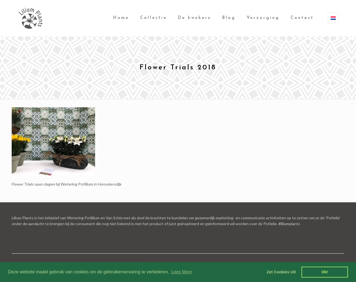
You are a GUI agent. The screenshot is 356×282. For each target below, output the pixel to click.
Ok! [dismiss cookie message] (325, 272)
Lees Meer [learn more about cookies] (181, 271)
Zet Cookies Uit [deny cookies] (281, 272)
